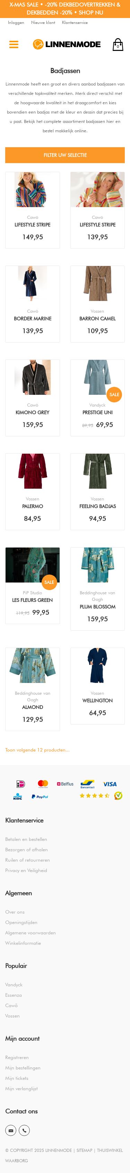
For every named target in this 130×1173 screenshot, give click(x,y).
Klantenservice (75, 22)
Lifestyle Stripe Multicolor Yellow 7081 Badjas (97, 225)
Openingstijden (21, 922)
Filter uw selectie (65, 155)
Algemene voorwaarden (30, 932)
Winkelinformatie (23, 943)
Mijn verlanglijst (21, 1088)
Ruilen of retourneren (27, 860)
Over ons (15, 912)
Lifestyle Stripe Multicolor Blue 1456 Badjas (32, 225)
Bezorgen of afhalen (26, 849)
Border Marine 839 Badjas (32, 319)
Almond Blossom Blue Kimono (32, 707)
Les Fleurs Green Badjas (32, 600)
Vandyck (14, 984)
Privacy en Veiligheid (26, 870)
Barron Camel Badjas (97, 319)
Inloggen (16, 22)
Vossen (12, 1016)
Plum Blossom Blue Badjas (97, 607)
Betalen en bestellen (26, 839)
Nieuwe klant (43, 22)
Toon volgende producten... (37, 750)
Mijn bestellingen (23, 1067)
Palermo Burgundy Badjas (32, 507)
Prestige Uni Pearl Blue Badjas (97, 413)
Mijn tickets (16, 1078)
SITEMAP (84, 1150)
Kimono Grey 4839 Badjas (32, 413)
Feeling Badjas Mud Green (97, 507)
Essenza (13, 995)
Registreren (17, 1057)
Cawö (11, 1005)
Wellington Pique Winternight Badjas (97, 701)
